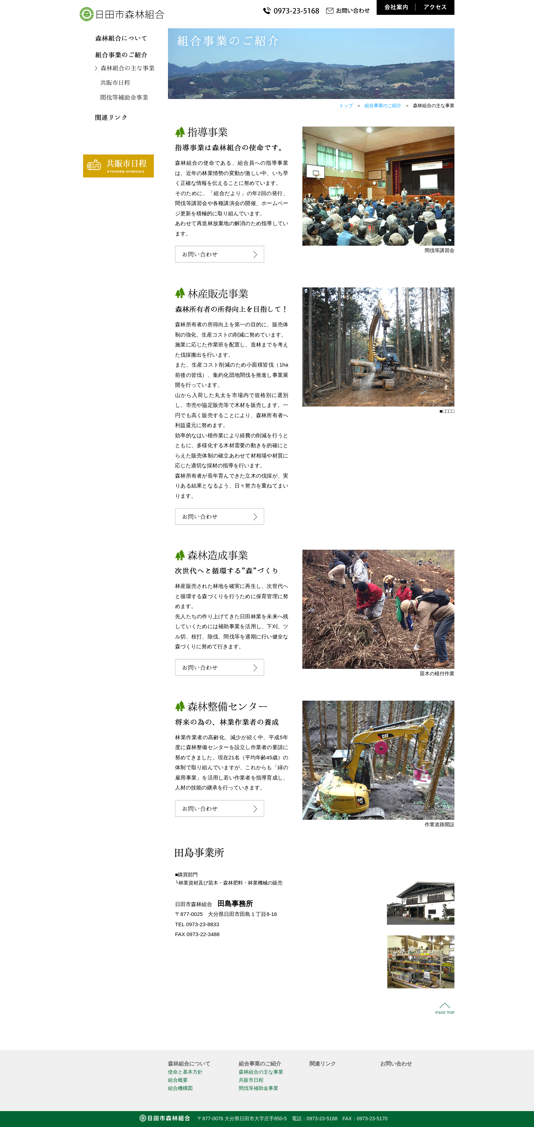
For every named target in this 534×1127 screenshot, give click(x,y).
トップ (346, 105)
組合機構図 (180, 1088)
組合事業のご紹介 (383, 105)
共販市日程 (251, 1080)
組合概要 (178, 1080)
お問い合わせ (396, 1064)
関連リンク (322, 1064)
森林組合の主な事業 (261, 1072)
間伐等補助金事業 (258, 1088)
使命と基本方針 (185, 1072)
